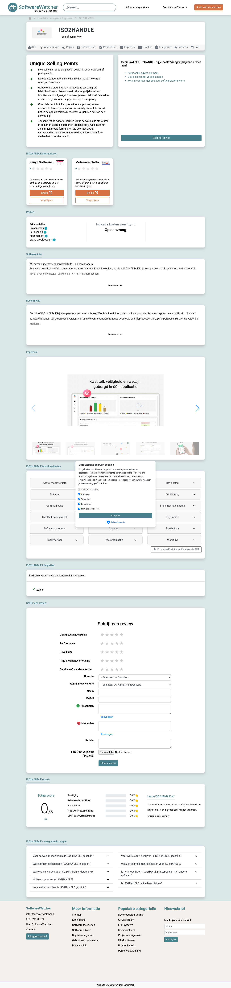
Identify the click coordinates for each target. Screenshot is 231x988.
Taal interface (62, 540)
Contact (30, 929)
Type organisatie (120, 540)
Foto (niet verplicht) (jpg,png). (82, 753)
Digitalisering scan (82, 935)
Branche (64, 494)
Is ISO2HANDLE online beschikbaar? (141, 883)
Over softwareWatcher (175, 7)
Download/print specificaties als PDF (176, 550)
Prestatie (85, 494)
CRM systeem (126, 919)
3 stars (112, 634)
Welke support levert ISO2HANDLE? (53, 879)
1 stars (102, 634)
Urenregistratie (126, 945)
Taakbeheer (181, 529)
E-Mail (90, 698)
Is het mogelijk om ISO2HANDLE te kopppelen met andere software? (154, 873)
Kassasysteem (126, 930)
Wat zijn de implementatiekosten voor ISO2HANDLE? (151, 863)
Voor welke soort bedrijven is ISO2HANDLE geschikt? (151, 855)
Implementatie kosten (178, 506)
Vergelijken (47, 200)
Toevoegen (107, 716)
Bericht (89, 740)
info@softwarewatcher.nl (40, 914)
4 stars (117, 634)
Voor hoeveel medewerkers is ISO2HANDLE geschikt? (63, 855)
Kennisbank (79, 919)
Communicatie (62, 506)
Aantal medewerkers (60, 483)
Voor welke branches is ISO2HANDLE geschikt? (60, 887)
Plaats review (108, 763)
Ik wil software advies (208, 7)
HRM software (126, 940)
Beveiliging (181, 483)
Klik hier (95, 480)
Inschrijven (171, 939)
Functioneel (86, 504)
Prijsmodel (181, 517)
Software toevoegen (83, 925)
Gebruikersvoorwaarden (85, 940)
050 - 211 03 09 (35, 919)
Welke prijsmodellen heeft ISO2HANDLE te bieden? (62, 863)
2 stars (107, 634)
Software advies (81, 930)
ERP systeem (125, 925)
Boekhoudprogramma (130, 914)
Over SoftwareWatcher (39, 924)
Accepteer (115, 515)
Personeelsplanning (129, 950)
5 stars (121, 634)
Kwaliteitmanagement (60, 517)
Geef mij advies (161, 137)
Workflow (181, 540)
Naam (90, 691)
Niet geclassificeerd (90, 509)
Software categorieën (137, 7)
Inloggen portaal (37, 936)
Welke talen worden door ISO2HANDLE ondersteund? (63, 871)
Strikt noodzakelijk (89, 489)
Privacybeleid (79, 945)
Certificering (180, 494)
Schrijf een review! (158, 816)
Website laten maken (108, 985)
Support (123, 529)
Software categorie (61, 529)
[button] (198, 408)
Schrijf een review (72, 36)
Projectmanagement (129, 935)
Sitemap (77, 914)
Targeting (85, 499)
